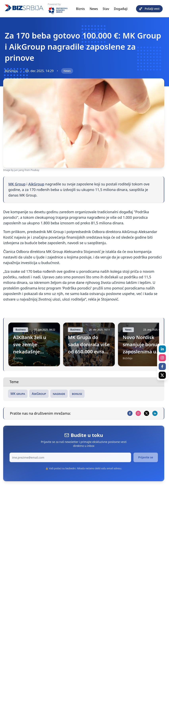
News (94, 9)
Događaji (120, 9)
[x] (146, 413)
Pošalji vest (149, 9)
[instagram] (138, 413)
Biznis (80, 9)
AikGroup (36, 184)
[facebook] (129, 413)
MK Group (16, 184)
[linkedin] (154, 413)
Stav (106, 9)
